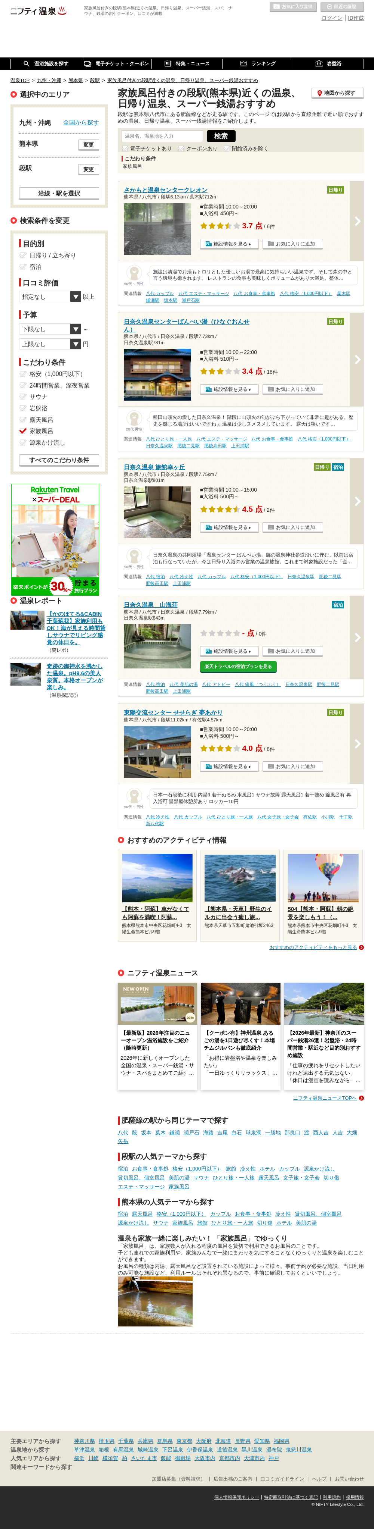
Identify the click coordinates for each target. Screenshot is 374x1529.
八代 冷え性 (181, 576)
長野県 (243, 1441)
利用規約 (332, 1497)
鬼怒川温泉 (299, 1450)
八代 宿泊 (155, 576)
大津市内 (254, 1458)
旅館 (231, 1169)
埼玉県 (106, 1441)
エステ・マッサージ (141, 1187)
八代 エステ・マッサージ (203, 293)
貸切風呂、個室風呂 (141, 1178)
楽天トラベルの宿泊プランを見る (238, 666)
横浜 (79, 1458)
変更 (88, 145)
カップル (289, 1169)
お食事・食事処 (150, 1169)
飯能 (166, 1458)
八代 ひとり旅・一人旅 (169, 439)
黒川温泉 (252, 1450)
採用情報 (355, 1497)
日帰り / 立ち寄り (53, 255)
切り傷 (331, 1178)
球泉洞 (253, 1132)
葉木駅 (343, 293)
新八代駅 (155, 823)
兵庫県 (145, 1441)
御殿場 (183, 1458)
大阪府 (204, 1441)
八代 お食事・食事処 (254, 293)
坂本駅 (170, 300)
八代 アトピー (216, 684)
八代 (123, 1132)
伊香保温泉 (200, 1450)
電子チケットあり (151, 148)
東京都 (184, 1441)
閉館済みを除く (250, 148)
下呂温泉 (172, 1450)
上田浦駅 (240, 445)
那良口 (292, 1132)
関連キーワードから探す (41, 1467)
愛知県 (262, 1441)
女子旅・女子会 (301, 1178)
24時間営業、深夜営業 (60, 385)
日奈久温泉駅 (159, 445)
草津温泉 (84, 1450)
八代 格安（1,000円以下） (306, 293)
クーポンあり (202, 148)
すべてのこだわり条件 (59, 460)
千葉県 (126, 1441)
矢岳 (123, 1141)
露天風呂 (268, 1178)
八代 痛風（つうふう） (258, 684)
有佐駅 (310, 817)
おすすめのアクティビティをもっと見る (313, 947)
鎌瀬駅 (152, 300)
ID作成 (356, 18)
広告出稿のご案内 (233, 1479)
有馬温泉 (123, 1450)
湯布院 (274, 1450)
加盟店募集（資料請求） (178, 1479)
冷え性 (248, 1169)
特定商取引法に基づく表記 (291, 1497)
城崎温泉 (148, 1450)
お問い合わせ (349, 1479)
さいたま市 (144, 1458)
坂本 (146, 1132)
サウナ (201, 1178)
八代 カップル (160, 293)
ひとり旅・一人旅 (234, 1178)
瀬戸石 (191, 1132)
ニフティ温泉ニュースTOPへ (325, 1098)
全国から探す (81, 122)
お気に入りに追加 (295, 244)
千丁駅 (346, 817)
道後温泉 (227, 1450)
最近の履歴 (342, 7)
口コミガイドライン (282, 1479)
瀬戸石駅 (191, 300)
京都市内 (229, 1458)
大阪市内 (204, 1458)
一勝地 (273, 1132)
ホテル (267, 1169)
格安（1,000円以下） (197, 1169)
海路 (208, 1132)
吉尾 (222, 1132)
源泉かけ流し (319, 1169)
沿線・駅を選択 (59, 193)
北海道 (223, 1441)
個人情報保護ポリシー (236, 1497)
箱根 (104, 1450)
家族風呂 (179, 1187)
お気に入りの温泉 (293, 7)
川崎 (93, 1458)
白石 (237, 1132)
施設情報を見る (231, 244)
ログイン (332, 18)
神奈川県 (84, 1441)
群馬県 (165, 1441)
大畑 (352, 1132)
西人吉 (321, 1132)
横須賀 (110, 1458)
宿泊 (123, 1169)
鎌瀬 (174, 1132)
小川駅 (328, 817)
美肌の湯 (179, 1178)
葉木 (160, 1132)
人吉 (337, 1132)
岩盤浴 (38, 408)
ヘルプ (319, 1479)
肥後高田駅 (215, 445)
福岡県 (281, 1441)
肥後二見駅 (188, 445)
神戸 (274, 1458)
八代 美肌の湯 (183, 684)
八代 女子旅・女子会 (278, 817)
